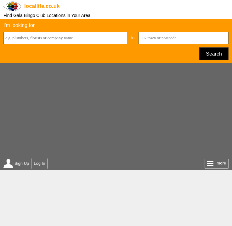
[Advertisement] (116, 110)
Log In (39, 163)
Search (214, 53)
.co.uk (41, 6)
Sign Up (21, 163)
